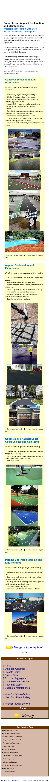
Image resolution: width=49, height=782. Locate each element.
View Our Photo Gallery (17, 697)
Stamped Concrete (15, 668)
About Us (4, 780)
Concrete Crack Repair (17, 681)
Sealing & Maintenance (17, 687)
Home (8, 665)
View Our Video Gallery (17, 694)
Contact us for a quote (15, 255)
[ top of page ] (24, 652)
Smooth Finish (12, 672)
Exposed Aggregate (15, 678)
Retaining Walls (13, 684)
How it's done (14, 780)
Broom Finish (12, 675)
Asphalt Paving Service (17, 703)
